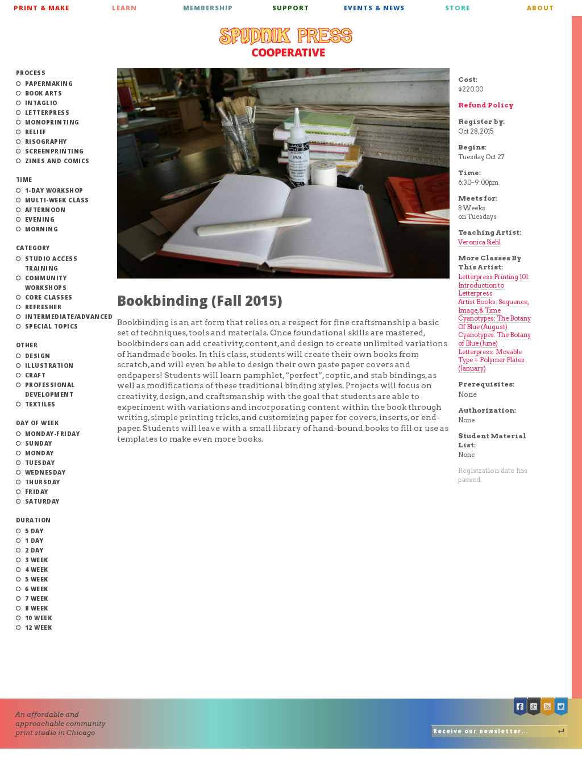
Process (31, 73)
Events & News (374, 7)
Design (38, 356)
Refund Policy (485, 105)
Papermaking (49, 84)
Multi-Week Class (57, 200)
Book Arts (44, 93)
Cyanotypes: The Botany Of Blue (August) (494, 322)
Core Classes (49, 297)
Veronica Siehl (479, 242)
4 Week (36, 570)
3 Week (36, 560)
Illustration (49, 365)
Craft (35, 375)
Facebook (520, 706)
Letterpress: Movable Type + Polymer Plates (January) (491, 360)
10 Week (38, 618)
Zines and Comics (57, 161)
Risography (46, 142)
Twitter (561, 706)
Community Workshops (46, 283)
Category (33, 248)
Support (290, 7)
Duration (33, 520)
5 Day (34, 531)
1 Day (34, 541)
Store (457, 7)
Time (24, 180)
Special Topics (51, 326)
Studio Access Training (51, 263)
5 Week (36, 579)
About (540, 7)
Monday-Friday (52, 434)
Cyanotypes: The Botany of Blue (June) (494, 339)
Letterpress (47, 113)
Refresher (43, 307)
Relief (36, 132)
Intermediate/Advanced (69, 317)
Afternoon (45, 210)
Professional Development (50, 389)
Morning (42, 229)
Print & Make (41, 7)
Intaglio (41, 103)
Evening (40, 219)
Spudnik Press (285, 42)
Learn (124, 7)
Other (27, 345)
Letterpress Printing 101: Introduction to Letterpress (494, 285)
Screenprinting (54, 151)
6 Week (36, 589)
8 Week (36, 608)
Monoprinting (52, 122)
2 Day (34, 550)
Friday (36, 492)
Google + (534, 706)
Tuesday (40, 463)
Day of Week (37, 423)
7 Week (36, 599)
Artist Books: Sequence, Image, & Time (493, 306)
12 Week (38, 628)
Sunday (38, 443)
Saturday (42, 501)
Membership (208, 7)
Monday (39, 453)
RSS (548, 706)
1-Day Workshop (54, 190)
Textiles (40, 404)
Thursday (42, 482)
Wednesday (45, 472)
